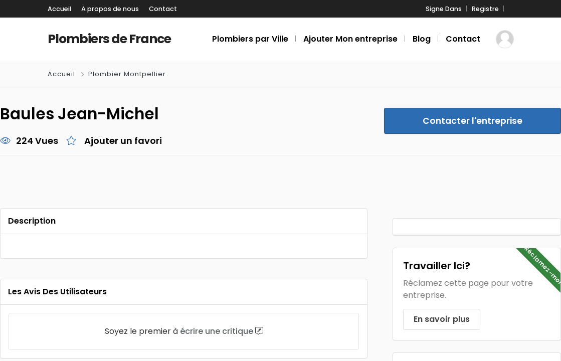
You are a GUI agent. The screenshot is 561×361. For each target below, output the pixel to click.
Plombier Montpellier (127, 74)
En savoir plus (442, 319)
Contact (163, 9)
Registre (485, 9)
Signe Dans (444, 9)
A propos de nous (110, 9)
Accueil (59, 9)
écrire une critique (216, 331)
